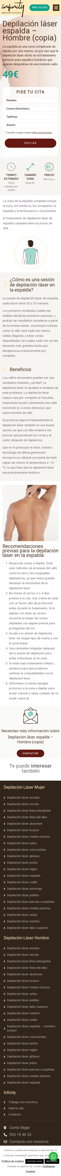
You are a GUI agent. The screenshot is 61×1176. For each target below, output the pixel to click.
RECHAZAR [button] (52, 1161)
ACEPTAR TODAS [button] (34, 1161)
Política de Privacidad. (42, 132)
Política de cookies (13, 1161)
